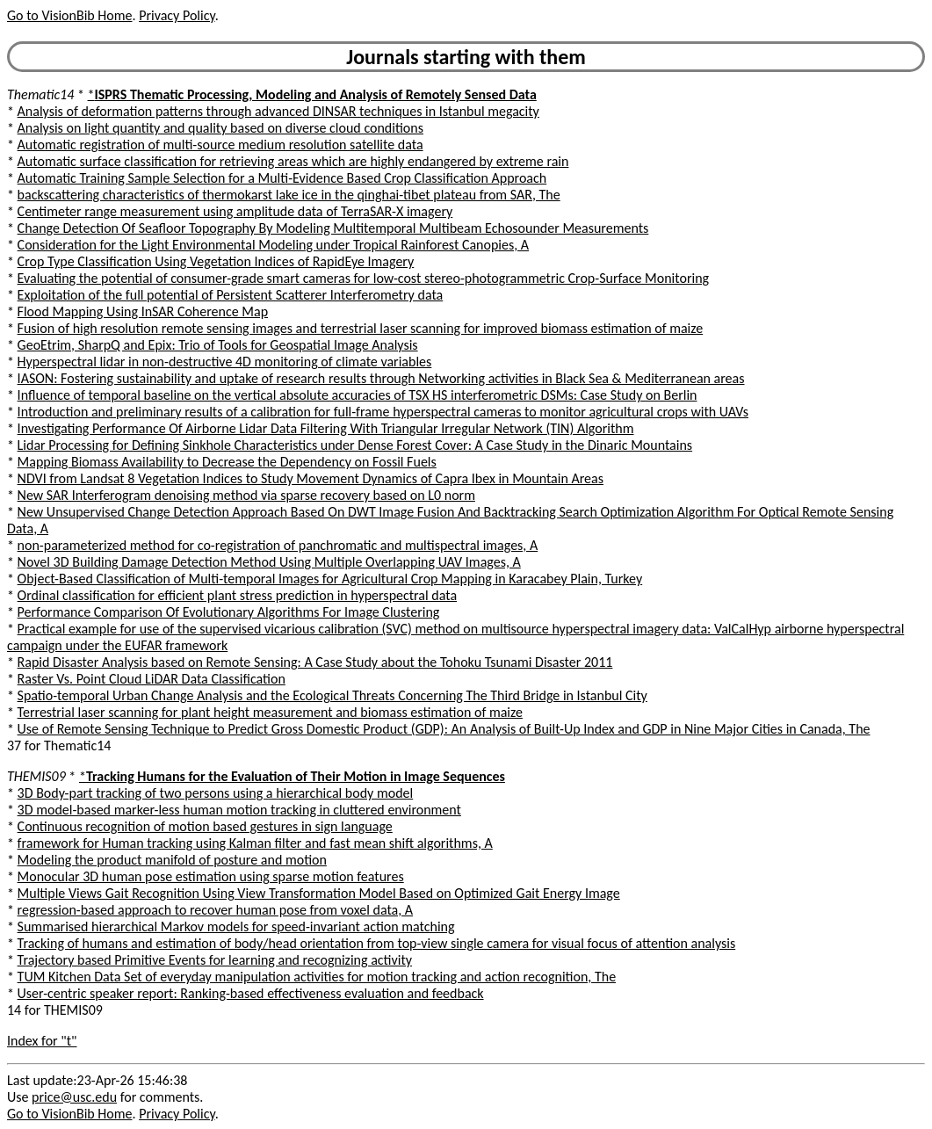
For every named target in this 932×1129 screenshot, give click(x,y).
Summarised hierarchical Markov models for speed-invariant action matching (236, 926)
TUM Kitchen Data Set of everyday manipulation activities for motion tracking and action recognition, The (317, 976)
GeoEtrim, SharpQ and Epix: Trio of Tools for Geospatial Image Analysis (218, 345)
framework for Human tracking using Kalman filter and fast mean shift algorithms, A (255, 843)
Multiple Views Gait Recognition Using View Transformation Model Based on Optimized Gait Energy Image (319, 893)
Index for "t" (41, 1040)
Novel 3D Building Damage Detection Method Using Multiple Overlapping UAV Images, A (269, 562)
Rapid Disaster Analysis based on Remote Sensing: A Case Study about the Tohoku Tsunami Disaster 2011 (315, 662)
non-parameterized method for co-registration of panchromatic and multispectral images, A (278, 545)
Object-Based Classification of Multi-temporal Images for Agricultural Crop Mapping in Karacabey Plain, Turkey (330, 578)
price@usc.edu (74, 1097)
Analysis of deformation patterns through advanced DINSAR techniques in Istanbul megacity (278, 111)
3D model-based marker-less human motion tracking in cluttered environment (239, 809)
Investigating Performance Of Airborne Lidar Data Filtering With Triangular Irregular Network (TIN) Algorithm (326, 428)
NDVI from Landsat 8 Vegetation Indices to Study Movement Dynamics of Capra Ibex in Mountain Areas (310, 478)
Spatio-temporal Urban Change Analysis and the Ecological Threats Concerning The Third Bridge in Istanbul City (332, 695)
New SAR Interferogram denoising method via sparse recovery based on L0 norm (246, 495)
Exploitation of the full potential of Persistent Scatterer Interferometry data (231, 294)
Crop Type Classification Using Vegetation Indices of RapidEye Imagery (216, 261)
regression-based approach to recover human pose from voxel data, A (216, 909)
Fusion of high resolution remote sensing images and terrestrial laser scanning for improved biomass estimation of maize (361, 328)
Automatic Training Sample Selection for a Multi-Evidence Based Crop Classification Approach (282, 178)
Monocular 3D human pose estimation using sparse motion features (211, 876)
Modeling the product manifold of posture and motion (172, 859)
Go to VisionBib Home (69, 15)
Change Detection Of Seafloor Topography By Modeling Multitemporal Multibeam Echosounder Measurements (333, 228)
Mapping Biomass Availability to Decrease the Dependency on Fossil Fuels (227, 461)
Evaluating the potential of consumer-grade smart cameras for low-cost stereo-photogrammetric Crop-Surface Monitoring (364, 278)
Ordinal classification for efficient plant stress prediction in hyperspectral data (237, 595)
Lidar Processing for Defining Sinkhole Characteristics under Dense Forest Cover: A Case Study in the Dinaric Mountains (355, 445)
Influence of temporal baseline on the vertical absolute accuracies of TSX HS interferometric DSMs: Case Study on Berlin (357, 395)
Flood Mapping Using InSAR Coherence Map (143, 311)
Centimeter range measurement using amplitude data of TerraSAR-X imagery (235, 211)
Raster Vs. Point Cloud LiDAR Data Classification (151, 678)
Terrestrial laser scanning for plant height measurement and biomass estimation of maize (270, 712)
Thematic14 (40, 94)
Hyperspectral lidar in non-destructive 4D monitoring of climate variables (225, 361)
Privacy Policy (176, 15)
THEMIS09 (36, 776)
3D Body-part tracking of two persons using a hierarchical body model (216, 793)
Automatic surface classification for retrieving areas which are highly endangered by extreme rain (293, 161)
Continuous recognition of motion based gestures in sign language (205, 826)
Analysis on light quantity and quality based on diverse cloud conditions (220, 127)
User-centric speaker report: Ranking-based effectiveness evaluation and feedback (251, 993)
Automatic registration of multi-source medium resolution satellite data (220, 144)
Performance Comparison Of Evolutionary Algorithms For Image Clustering (229, 612)
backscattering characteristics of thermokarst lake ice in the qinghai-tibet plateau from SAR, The (289, 194)
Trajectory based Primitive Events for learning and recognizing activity (215, 960)
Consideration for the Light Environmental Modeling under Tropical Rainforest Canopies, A (274, 244)
